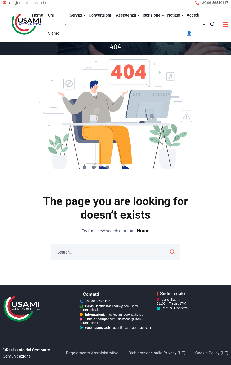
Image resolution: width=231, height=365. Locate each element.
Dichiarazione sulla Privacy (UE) (156, 353)
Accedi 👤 (193, 24)
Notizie (173, 15)
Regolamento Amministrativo (92, 353)
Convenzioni (100, 15)
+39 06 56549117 (214, 3)
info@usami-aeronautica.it (124, 314)
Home (37, 15)
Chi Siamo (53, 24)
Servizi (76, 15)
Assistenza (126, 15)
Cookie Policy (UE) (211, 353)
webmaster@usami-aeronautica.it (127, 327)
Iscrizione (151, 15)
